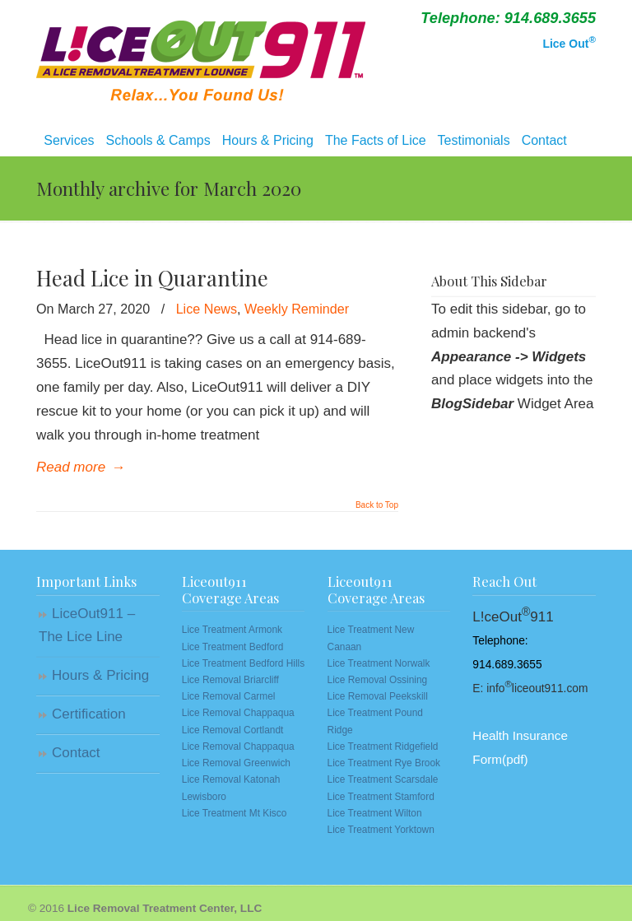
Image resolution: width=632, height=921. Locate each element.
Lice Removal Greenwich (236, 763)
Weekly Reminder (296, 308)
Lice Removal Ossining (378, 680)
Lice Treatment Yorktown (381, 829)
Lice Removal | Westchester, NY (200, 54)
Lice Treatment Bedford (233, 647)
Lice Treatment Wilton (375, 813)
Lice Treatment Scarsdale (383, 779)
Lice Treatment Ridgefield (383, 746)
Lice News (206, 308)
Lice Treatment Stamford (381, 796)
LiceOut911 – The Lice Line (87, 625)
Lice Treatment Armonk (232, 629)
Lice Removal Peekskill (378, 696)
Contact (76, 753)
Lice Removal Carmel (229, 696)
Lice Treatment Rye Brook (384, 763)
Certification (89, 714)
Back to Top (377, 505)
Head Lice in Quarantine (152, 277)
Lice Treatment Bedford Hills (243, 663)
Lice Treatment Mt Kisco (234, 813)
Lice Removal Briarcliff (230, 680)
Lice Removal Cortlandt (233, 730)
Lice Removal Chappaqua (238, 713)
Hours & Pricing (100, 675)
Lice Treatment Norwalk (379, 663)
